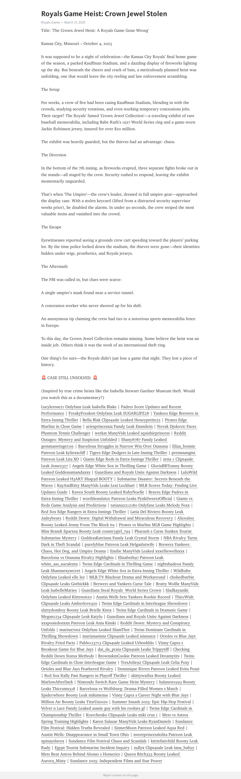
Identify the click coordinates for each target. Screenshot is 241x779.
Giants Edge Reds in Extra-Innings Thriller (121, 459)
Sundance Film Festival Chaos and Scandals (107, 741)
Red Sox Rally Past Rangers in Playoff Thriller (85, 675)
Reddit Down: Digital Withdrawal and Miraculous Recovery (119, 518)
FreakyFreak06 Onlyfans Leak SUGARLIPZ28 (109, 413)
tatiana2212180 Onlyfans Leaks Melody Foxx (150, 505)
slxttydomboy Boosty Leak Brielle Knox (76, 610)
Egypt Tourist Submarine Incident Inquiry (92, 747)
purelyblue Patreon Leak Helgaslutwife (119, 544)
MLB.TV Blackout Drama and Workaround (127, 577)
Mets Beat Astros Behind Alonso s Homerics (80, 754)
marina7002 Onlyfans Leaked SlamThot (94, 629)
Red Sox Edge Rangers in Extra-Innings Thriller (83, 511)
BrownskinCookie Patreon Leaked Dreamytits (138, 655)
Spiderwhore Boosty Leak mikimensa (74, 695)
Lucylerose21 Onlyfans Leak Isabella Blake (79, 406)
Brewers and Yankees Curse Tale (122, 583)
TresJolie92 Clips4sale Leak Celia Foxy (155, 662)
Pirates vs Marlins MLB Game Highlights (155, 524)
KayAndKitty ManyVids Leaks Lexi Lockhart (96, 485)
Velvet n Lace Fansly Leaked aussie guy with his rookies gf (93, 708)
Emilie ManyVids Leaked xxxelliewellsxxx (147, 551)
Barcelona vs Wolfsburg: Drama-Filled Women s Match (129, 688)
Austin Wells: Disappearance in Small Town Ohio (85, 734)
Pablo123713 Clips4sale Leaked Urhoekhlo (116, 642)
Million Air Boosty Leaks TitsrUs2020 (74, 701)
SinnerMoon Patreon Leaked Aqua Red (149, 727)
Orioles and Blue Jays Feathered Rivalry (77, 668)
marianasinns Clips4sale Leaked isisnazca (118, 636)
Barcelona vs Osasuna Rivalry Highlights (77, 557)
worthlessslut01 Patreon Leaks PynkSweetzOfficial (127, 498)
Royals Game (50, 22)
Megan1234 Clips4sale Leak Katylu (71, 616)
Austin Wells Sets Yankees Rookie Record (133, 596)
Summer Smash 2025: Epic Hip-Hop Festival (151, 701)
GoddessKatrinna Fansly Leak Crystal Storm (120, 537)
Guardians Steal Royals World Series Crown (121, 590)
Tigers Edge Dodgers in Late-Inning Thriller (128, 452)
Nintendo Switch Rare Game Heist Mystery (116, 682)
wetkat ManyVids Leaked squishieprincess (132, 433)
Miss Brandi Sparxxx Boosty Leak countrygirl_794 (85, 531)
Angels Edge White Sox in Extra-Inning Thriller (127, 570)
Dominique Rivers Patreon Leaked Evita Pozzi (158, 668)
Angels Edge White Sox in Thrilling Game (109, 465)
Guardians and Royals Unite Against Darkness (135, 472)
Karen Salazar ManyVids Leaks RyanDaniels (132, 721)
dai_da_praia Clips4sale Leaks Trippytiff (133, 649)
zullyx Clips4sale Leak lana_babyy (164, 747)
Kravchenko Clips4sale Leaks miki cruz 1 (122, 714)
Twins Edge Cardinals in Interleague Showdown (144, 603)
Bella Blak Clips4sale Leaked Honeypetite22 (122, 419)
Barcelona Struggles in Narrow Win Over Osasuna (123, 446)
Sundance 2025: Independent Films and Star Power (116, 760)
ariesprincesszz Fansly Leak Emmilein (119, 426)
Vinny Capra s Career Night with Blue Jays (150, 695)
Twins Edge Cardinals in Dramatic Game (152, 610)
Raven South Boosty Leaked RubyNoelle (108, 492)
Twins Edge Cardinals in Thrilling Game (117, 564)
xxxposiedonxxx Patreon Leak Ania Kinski (78, 623)
